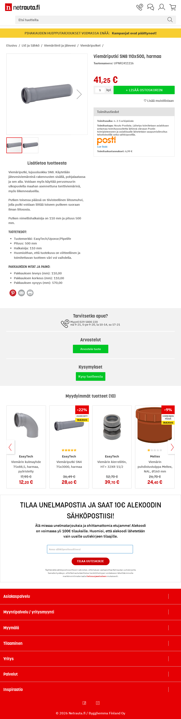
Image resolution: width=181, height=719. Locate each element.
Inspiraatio (13, 689)
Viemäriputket (90, 45)
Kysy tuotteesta (90, 376)
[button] (79, 94)
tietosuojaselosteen (97, 576)
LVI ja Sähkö (31, 45)
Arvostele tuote (90, 349)
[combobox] (95, 20)
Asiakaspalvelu (16, 596)
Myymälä (11, 627)
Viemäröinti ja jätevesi (60, 45)
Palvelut (10, 674)
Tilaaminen (13, 643)
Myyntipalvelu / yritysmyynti (28, 612)
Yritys (8, 658)
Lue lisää (102, 146)
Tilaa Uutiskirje (90, 561)
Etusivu (12, 45)
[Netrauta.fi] (22, 7)
